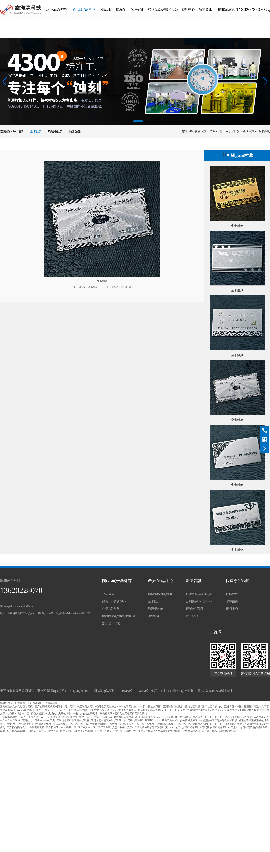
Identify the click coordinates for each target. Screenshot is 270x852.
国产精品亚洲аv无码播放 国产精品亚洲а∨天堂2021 (213, 727)
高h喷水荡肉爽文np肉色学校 (167, 727)
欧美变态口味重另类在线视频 (76, 730)
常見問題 (192, 616)
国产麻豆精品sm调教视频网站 (218, 730)
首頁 (212, 131)
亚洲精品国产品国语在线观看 (73, 720)
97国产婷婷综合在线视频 (223, 720)
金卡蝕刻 (36, 131)
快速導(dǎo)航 (238, 581)
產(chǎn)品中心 (84, 9)
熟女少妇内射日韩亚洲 (19, 723)
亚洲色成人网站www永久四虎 (38, 720)
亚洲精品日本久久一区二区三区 (174, 723)
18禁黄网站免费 (43, 723)
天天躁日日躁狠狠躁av (179, 717)
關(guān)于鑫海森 (113, 9)
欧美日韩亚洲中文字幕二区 (61, 727)
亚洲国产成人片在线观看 (152, 730)
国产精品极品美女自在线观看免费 (26, 727)
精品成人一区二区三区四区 (208, 717)
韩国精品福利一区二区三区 (208, 723)
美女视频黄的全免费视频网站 (184, 730)
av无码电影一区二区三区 (139, 720)
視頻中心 (188, 9)
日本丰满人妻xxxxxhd (152, 717)
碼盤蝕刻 (75, 131)
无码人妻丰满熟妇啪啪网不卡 (107, 720)
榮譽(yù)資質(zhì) (114, 601)
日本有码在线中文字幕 (237, 723)
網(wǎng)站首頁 (57, 9)
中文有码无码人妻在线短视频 (61, 717)
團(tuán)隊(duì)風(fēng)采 (118, 616)
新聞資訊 (205, 9)
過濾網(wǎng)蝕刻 (12, 131)
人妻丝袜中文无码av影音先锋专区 (131, 727)
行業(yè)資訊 (194, 608)
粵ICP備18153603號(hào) (214, 690)
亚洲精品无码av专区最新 (238, 717)
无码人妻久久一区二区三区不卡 (71, 723)
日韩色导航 (130, 730)
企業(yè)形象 (111, 608)
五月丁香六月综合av (32, 717)
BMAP (126, 690)
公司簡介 (108, 594)
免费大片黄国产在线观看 (104, 723)
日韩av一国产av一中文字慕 (44, 730)
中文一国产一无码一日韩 (93, 717)
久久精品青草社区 (17, 730)
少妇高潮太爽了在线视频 (194, 720)
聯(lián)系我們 (228, 9)
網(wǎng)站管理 (104, 690)
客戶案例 (137, 9)
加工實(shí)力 (111, 623)
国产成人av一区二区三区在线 (94, 727)
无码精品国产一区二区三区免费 (137, 723)
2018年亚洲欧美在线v (166, 720)
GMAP (142, 690)
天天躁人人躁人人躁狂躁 (108, 730)
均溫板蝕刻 (55, 131)
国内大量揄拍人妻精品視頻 (124, 717)
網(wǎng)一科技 (183, 690)
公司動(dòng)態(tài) (199, 601)
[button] (128, 121)
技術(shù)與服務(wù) (163, 9)
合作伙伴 (232, 594)
